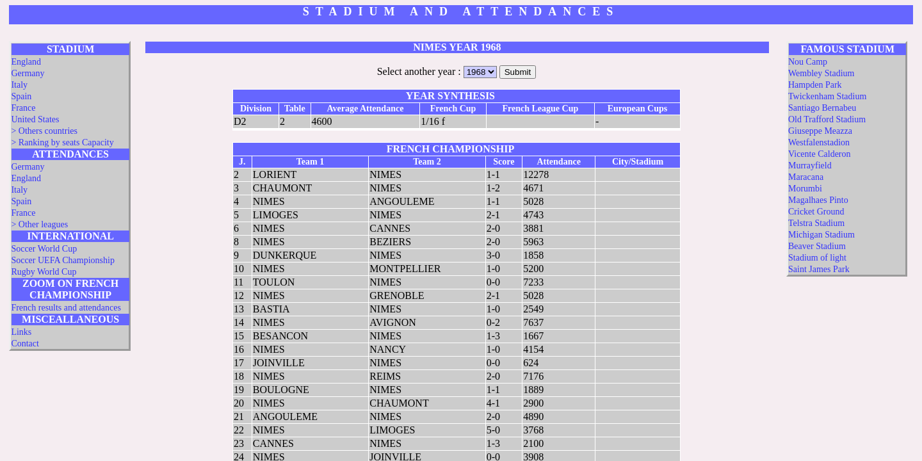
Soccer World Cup (44, 249)
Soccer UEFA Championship (63, 260)
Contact (25, 343)
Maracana (805, 177)
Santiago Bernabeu (822, 108)
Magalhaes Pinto (818, 200)
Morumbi (805, 188)
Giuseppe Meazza (820, 131)
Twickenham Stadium (827, 96)
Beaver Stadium (817, 246)
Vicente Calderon (819, 154)
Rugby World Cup (43, 272)
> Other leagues (39, 224)
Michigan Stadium (821, 234)
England (26, 62)
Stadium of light (817, 258)
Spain (21, 96)
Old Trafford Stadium (827, 119)
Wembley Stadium (821, 73)
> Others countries (44, 131)
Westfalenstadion (819, 142)
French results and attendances (65, 307)
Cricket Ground (816, 211)
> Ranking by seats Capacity (62, 142)
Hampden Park (815, 85)
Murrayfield (810, 165)
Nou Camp (807, 62)
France (23, 108)
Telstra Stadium (816, 223)
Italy (19, 85)
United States (35, 119)
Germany (27, 73)
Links (21, 332)
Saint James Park (819, 269)
